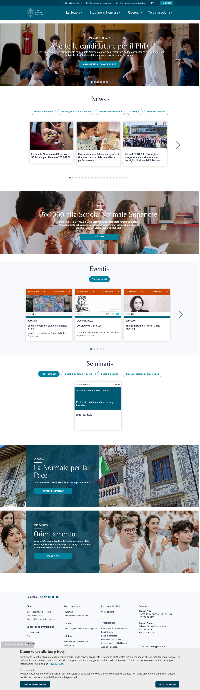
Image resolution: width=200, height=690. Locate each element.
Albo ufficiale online (110, 644)
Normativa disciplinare (112, 637)
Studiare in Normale (104, 12)
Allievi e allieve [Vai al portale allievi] (75, 3)
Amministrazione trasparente (115, 625)
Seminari (100, 366)
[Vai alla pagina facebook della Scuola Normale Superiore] (53, 593)
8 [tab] (91, 178)
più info (99, 237)
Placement (69, 608)
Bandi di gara (107, 629)
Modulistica (69, 645)
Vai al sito (53, 558)
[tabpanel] (99, 54)
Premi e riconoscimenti (110, 112)
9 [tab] (94, 178)
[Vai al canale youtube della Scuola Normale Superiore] (57, 593)
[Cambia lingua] (156, 3)
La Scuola (73, 12)
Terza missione (159, 12)
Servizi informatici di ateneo (77, 642)
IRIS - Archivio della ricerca (39, 646)
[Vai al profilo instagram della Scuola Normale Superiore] (41, 593)
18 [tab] (123, 178)
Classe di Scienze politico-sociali (142, 376)
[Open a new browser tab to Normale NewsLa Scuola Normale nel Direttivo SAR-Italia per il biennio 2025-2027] (51, 143)
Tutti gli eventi (99, 280)
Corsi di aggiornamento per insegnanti (77, 627)
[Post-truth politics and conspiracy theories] (98, 408)
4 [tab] (100, 82)
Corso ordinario (34, 629)
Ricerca (133, 12)
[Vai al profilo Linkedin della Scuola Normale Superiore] (49, 593)
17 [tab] (119, 178)
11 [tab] (101, 178)
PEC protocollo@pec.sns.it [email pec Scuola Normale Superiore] (153, 643)
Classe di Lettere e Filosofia (78, 376)
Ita (153, 3)
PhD (29, 633)
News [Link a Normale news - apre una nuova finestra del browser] (100, 99)
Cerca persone (108, 608)
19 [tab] (126, 178)
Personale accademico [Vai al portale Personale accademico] (100, 3)
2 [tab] (94, 82)
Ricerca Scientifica (156, 112)
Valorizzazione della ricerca (77, 612)
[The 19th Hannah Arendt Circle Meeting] (147, 313)
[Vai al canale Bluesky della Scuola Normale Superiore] (45, 593)
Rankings (134, 112)
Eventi (99, 270)
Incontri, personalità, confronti (76, 112)
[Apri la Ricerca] (166, 3)
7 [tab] (88, 178)
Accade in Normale (43, 112)
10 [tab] (98, 178)
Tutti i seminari (48, 376)
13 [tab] (107, 178)
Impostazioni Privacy (17, 644)
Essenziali (28, 670)
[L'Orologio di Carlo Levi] (98, 316)
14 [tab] (110, 178)
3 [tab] (97, 82)
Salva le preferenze (35, 684)
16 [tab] (116, 178)
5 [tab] (104, 82)
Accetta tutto (167, 684)
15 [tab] (113, 178)
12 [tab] (104, 178)
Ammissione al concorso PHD (99, 64)
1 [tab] (91, 82)
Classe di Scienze (109, 376)
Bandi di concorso (110, 633)
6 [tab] (107, 82)
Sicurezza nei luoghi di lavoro (115, 640)
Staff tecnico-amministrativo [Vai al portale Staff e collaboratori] (132, 3)
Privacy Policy (56, 663)
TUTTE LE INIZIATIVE (53, 493)
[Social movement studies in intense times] (49, 317)
